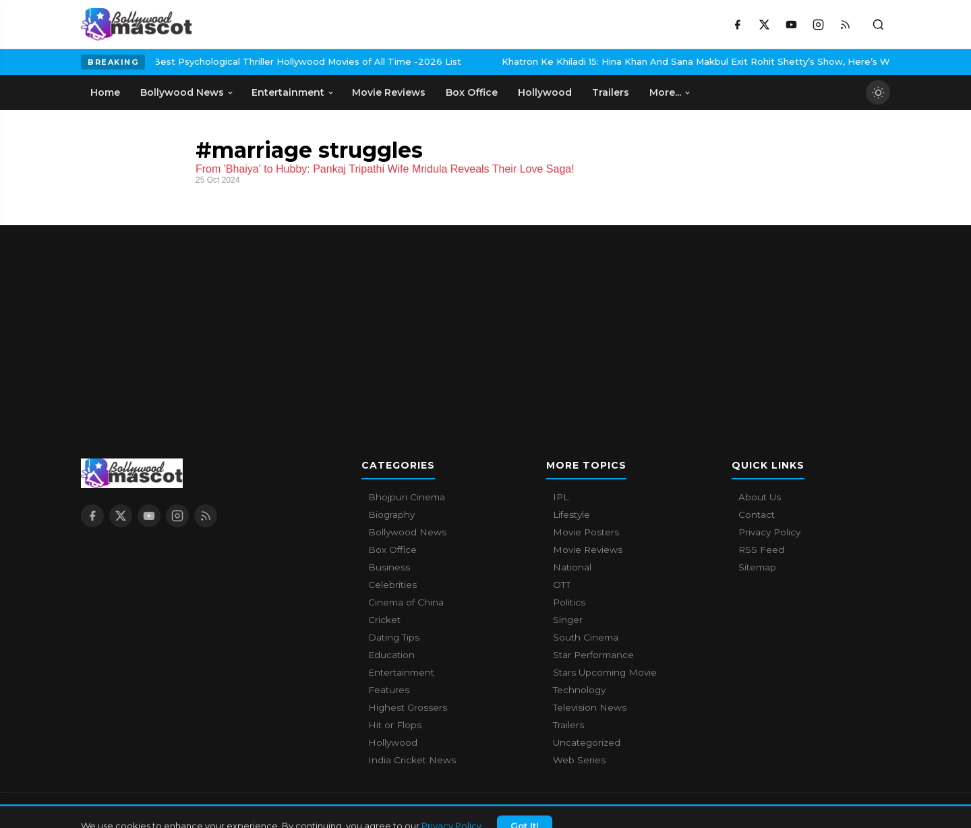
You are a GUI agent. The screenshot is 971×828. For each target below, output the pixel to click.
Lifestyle (571, 514)
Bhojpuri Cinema (406, 497)
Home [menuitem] (105, 92)
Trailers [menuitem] (610, 92)
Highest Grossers (407, 707)
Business (389, 567)
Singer (568, 619)
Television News (589, 707)
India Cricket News (412, 760)
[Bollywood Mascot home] (136, 24)
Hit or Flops (394, 724)
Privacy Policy (769, 532)
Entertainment (401, 672)
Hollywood (392, 742)
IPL (560, 497)
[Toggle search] (878, 24)
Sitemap (757, 567)
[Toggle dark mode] (878, 92)
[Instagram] (817, 24)
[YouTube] (790, 24)
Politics (569, 602)
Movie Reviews (587, 549)
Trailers (568, 724)
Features (388, 689)
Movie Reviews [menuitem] (388, 92)
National (572, 567)
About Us (759, 497)
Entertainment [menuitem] (293, 92)
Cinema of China (406, 602)
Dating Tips (393, 637)
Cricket (384, 619)
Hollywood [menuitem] (545, 92)
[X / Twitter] (764, 24)
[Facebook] (737, 24)
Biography (391, 514)
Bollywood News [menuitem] (187, 92)
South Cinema (585, 637)
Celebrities (392, 584)
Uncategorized (586, 742)
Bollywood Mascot (155, 810)
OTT (561, 584)
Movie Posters (586, 532)
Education (391, 654)
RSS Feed (761, 549)
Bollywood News (407, 532)
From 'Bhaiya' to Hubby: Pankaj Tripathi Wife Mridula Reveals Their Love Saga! (385, 169)
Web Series (579, 760)
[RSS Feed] (844, 24)
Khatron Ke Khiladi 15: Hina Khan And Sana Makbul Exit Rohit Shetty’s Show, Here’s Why (610, 61)
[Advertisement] (485, 319)
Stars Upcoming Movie (605, 672)
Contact (756, 514)
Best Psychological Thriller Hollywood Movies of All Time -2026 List (216, 61)
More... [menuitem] (670, 92)
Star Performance (593, 654)
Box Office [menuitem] (472, 92)
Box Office (392, 549)
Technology (579, 689)
